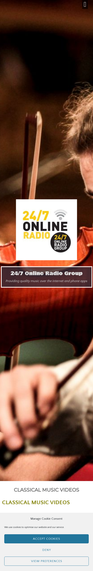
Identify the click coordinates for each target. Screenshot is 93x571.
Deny (46, 550)
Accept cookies (46, 539)
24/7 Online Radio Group (47, 273)
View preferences (46, 561)
